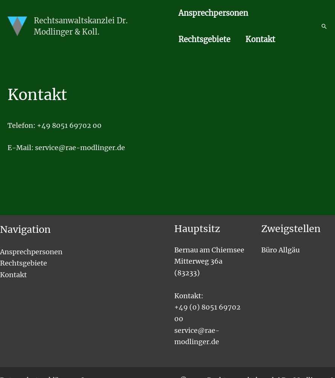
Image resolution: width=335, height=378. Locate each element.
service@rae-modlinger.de (80, 147)
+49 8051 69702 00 (69, 125)
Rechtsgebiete (204, 39)
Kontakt (260, 39)
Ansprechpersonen (213, 13)
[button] (324, 26)
